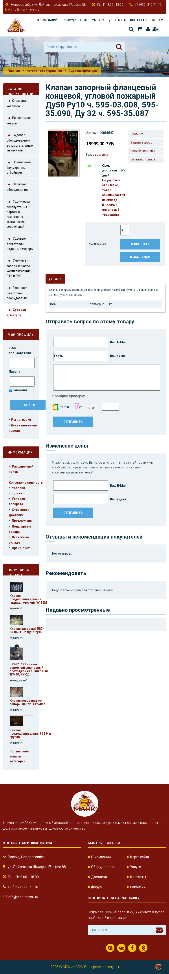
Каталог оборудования (44, 71)
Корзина (139, 29)
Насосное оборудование (17, 186)
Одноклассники (143, 948)
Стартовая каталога (17, 103)
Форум (157, 20)
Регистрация (155, 29)
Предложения (22, 520)
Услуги (98, 20)
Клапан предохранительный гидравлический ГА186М (28, 599)
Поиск (131, 29)
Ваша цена (89, 499)
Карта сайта (139, 857)
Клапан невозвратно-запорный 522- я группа (27, 702)
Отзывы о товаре (142, 159)
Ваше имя (89, 356)
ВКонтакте (121, 948)
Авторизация (148, 29)
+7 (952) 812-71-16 (148, 4)
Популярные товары (20, 571)
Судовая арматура (82, 71)
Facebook (132, 948)
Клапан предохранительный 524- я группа (30, 733)
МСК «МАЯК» (73, 967)
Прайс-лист (21, 548)
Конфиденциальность (26, 482)
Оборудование (75, 20)
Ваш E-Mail (90, 342)
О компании (47, 20)
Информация (20, 452)
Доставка (117, 20)
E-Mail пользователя (20, 350)
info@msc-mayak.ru (25, 9)
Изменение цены (142, 151)
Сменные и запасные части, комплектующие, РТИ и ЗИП (19, 268)
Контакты (138, 20)
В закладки (140, 257)
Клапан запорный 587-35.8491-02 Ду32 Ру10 (27, 630)
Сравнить (137, 134)
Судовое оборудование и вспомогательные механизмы (20, 142)
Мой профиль (21, 335)
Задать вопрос (141, 142)
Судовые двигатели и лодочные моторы (20, 243)
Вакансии (137, 887)
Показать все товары (19, 120)
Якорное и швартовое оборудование (17, 292)
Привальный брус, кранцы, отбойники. (19, 167)
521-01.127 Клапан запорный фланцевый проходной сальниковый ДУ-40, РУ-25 (29, 669)
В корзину (140, 244)
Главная (14, 71)
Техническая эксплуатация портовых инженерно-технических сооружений (19, 214)
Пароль (15, 371)
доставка (101, 154)
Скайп (110, 948)
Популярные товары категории (19, 756)
